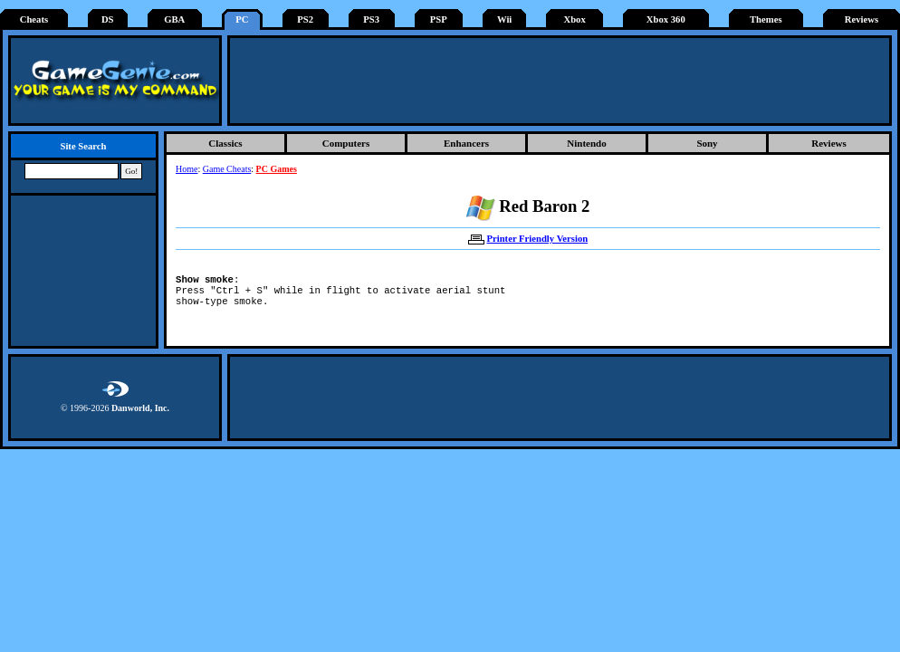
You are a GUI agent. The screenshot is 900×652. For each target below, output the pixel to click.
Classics (225, 143)
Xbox (574, 19)
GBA (174, 19)
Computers (346, 143)
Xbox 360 (665, 19)
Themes (766, 19)
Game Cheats (227, 169)
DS (107, 19)
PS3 (371, 19)
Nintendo (586, 143)
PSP (438, 19)
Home (186, 169)
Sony (706, 143)
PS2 (305, 19)
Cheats (34, 19)
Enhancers (466, 143)
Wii (504, 19)
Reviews (861, 19)
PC (241, 19)
